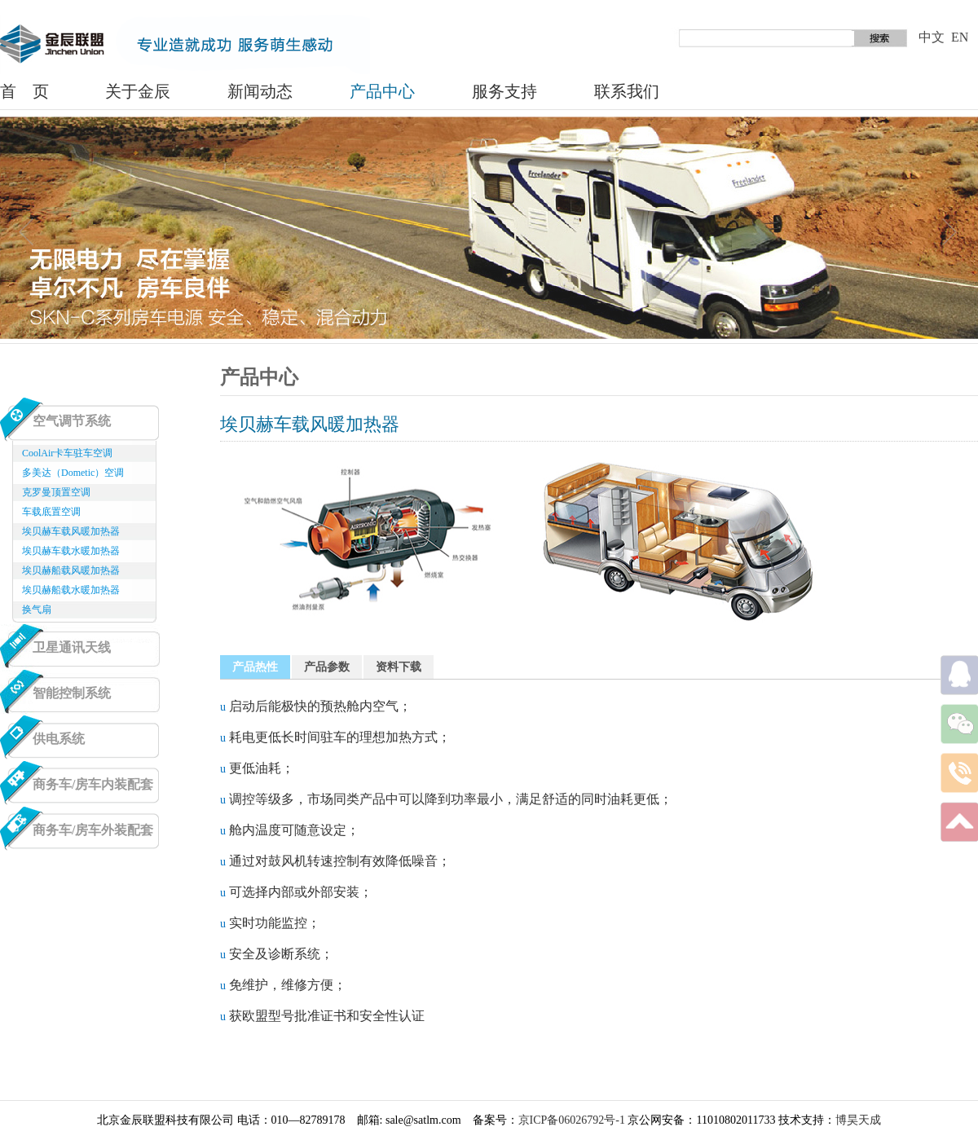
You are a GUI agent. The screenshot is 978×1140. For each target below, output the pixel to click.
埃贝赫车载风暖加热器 (71, 531)
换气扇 (36, 609)
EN (959, 37)
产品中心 (382, 91)
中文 (932, 37)
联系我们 (626, 91)
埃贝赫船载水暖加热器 (71, 590)
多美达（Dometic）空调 (73, 472)
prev (27, 233)
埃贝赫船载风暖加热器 (71, 570)
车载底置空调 (51, 511)
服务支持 (504, 91)
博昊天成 (858, 1120)
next (950, 233)
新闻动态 (260, 91)
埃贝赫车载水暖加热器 (71, 551)
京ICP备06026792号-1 (571, 1120)
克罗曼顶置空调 (56, 492)
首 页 (24, 91)
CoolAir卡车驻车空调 (67, 453)
